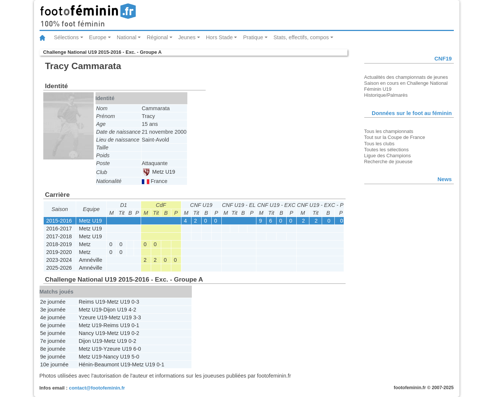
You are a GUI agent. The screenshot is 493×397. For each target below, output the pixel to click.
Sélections (66, 37)
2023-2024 (59, 260)
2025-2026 (59, 268)
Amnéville (90, 260)
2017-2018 (59, 236)
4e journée (53, 317)
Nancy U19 (92, 333)
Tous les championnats (389, 131)
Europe (97, 37)
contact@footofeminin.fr (97, 388)
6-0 (137, 349)
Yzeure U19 (93, 317)
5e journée (53, 333)
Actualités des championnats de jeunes (406, 77)
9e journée (53, 357)
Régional (157, 37)
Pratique (253, 37)
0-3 (135, 302)
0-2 (135, 333)
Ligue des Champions (387, 155)
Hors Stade (219, 37)
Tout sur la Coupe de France (394, 137)
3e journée (53, 310)
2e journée (53, 302)
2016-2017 (59, 229)
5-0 (135, 357)
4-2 (132, 310)
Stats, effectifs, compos (301, 37)
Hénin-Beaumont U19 (104, 364)
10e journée (54, 364)
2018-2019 (59, 244)
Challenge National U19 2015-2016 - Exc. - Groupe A (102, 52)
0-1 (135, 325)
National (127, 37)
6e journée (53, 325)
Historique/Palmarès (386, 95)
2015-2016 (59, 221)
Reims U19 (92, 302)
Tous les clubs (379, 143)
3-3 (137, 317)
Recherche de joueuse (388, 161)
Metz (85, 244)
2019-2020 (59, 252)
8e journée (53, 349)
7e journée (53, 341)
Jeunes (187, 37)
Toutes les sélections (386, 149)
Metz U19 (159, 172)
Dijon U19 (115, 310)
